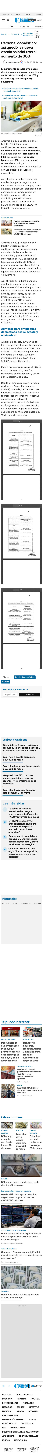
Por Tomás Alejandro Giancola (11, 1243)
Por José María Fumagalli (24, 1096)
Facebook (9, 1386)
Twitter (3, 1386)
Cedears (37, 903)
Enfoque (27, 14)
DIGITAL (8, 1450)
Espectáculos (9, 1423)
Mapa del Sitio (17, 1428)
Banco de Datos (10, 1403)
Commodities (26, 903)
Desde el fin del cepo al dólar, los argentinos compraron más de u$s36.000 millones (27, 231)
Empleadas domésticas (28, 34)
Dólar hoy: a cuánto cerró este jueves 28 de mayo (19, 758)
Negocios (7, 1407)
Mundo (20, 1411)
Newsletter (36, 1386)
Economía (24, 26)
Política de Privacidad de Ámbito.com (21, 1432)
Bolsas (15, 903)
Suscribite (29, 694)
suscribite (32, 20)
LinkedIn (21, 1386)
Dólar (18, 14)
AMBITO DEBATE (34, 1450)
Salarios (5, 682)
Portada (6, 1395)
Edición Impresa (10, 1415)
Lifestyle (34, 1407)
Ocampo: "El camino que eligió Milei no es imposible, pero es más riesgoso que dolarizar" (23, 852)
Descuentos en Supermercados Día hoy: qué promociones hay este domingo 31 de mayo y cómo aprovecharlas (10, 1051)
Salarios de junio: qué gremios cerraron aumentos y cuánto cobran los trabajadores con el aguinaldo (29, 1074)
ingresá (39, 20)
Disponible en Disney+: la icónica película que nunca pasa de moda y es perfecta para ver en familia (21, 748)
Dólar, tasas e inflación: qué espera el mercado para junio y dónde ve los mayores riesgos (21, 1236)
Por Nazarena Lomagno (9, 1262)
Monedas (5, 903)
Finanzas (21, 1399)
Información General (13, 1419)
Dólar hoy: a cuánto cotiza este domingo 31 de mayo (36, 1142)
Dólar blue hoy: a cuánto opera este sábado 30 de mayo (20, 1296)
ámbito (4, 34)
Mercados (28, 1403)
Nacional (7, 1411)
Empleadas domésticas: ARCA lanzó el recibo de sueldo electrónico (27, 223)
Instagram (15, 1386)
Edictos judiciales (28, 1436)
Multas (6, 1440)
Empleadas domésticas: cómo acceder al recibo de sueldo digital (20, 96)
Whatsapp (33, 1386)
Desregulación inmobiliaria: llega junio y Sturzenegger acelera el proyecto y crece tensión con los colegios (23, 840)
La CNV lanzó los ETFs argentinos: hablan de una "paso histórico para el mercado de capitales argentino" (22, 827)
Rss (4, 1428)
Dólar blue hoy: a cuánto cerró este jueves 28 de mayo (21, 767)
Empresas (38, 14)
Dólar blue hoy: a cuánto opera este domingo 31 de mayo (19, 791)
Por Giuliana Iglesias (23, 1082)
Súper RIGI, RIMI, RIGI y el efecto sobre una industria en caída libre (29, 1090)
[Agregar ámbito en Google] (13, 62)
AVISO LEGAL (8, 1436)
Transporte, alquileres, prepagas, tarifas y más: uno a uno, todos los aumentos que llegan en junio (32, 1051)
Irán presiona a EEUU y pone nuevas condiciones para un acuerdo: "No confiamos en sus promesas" (19, 779)
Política (35, 1399)
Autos (32, 1419)
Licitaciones (20, 1440)
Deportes (33, 1411)
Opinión (21, 1407)
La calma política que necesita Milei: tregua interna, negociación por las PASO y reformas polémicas (23, 812)
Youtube (27, 1386)
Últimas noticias (24, 1395)
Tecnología (27, 1423)
